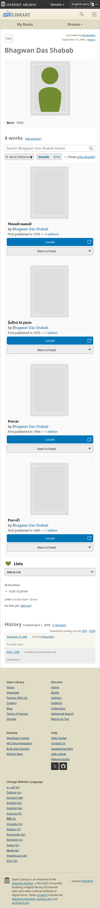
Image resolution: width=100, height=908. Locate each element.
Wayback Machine (23, 899)
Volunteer (13, 692)
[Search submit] (81, 14)
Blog (9, 708)
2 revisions (59, 625)
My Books (25, 24)
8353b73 (87, 881)
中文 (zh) (12, 861)
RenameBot (88, 35)
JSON (92, 631)
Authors (56, 698)
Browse (66, 24)
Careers (12, 703)
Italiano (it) (14, 829)
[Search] (46, 148)
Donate (57, 4)
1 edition (51, 333)
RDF (84, 631)
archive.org (44, 899)
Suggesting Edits (62, 749)
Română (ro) (15, 840)
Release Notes (60, 759)
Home (55, 687)
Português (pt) (16, 834)
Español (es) (14, 808)
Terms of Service (17, 714)
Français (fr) (14, 813)
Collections (58, 708)
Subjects (56, 703)
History (91, 39)
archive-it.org (20, 903)
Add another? (33, 139)
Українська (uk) (17, 855)
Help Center (59, 738)
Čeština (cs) (14, 792)
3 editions (52, 234)
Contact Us (58, 743)
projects (42, 895)
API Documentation (19, 743)
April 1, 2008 (13, 652)
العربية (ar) (13, 787)
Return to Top (60, 719)
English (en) (14, 803)
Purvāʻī (14, 520)
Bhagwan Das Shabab (30, 229)
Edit (9, 38)
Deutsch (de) (15, 798)
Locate (50, 242)
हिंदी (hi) (11, 819)
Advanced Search (62, 714)
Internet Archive (22, 883)
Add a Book (58, 754)
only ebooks (86, 157)
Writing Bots (15, 754)
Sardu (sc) (13, 845)
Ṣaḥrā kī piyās (20, 322)
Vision (10, 687)
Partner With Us (17, 698)
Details (43, 157)
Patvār (13, 421)
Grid (56, 157)
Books (55, 692)
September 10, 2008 (17, 636)
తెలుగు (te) (13, 850)
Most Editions (17, 157)
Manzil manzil (19, 224)
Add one (25, 606)
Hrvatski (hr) (15, 824)
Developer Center (18, 738)
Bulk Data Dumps (18, 749)
